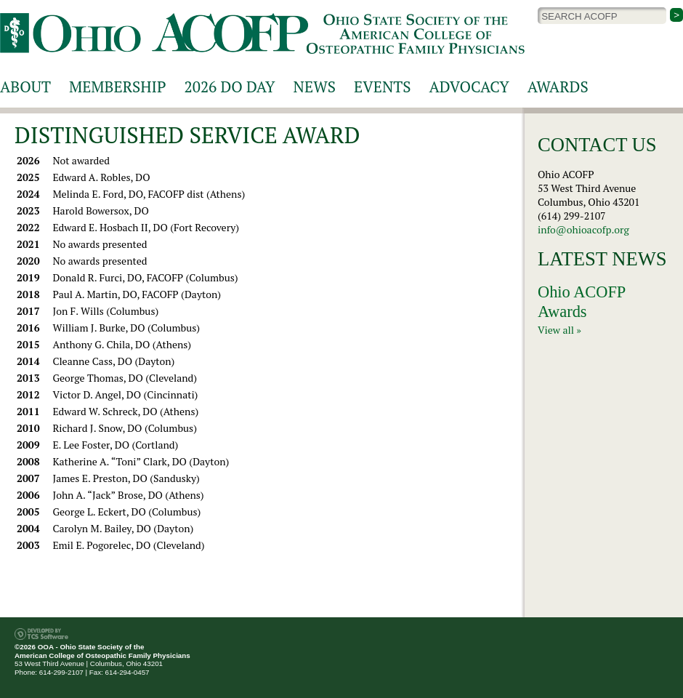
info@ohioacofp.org (583, 229)
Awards (558, 86)
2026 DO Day (230, 86)
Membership (117, 86)
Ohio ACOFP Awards (582, 302)
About (25, 86)
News (315, 86)
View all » (559, 330)
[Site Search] (602, 15)
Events (382, 86)
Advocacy (469, 86)
